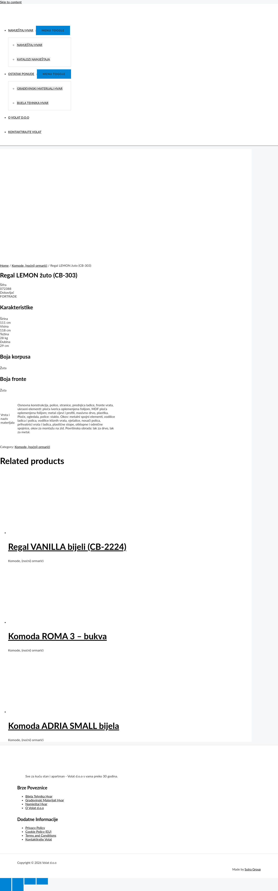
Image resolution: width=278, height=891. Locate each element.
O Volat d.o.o (18, 117)
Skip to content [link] (11, 2)
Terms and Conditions (40, 835)
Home (4, 265)
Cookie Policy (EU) (38, 831)
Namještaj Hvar (20, 30)
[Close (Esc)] (5, 881)
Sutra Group (253, 869)
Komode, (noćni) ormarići (29, 265)
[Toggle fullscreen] (30, 881)
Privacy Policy (35, 828)
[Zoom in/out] (42, 881)
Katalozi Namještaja (33, 59)
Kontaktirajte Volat (24, 132)
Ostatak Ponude (21, 74)
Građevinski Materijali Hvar (39, 88)
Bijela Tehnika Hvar (32, 103)
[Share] (18, 881)
